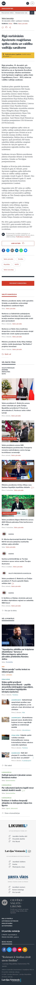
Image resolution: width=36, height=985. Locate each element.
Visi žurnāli (16, 892)
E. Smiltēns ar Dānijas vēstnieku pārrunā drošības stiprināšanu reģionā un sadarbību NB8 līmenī (18, 600)
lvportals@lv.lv (12, 934)
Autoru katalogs (18, 890)
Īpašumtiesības (10, 780)
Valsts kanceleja (8, 18)
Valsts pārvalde (23, 23)
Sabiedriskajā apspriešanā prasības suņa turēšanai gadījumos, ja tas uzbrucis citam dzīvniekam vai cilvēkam (22, 704)
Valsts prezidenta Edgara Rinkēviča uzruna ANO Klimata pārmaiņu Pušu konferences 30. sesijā (17, 522)
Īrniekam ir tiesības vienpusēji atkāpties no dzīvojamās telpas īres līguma (17, 803)
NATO (17, 264)
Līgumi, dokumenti (12, 808)
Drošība (20, 259)
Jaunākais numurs (18, 887)
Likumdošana (26, 730)
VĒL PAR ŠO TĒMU (9, 362)
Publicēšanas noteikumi (23, 237)
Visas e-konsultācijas (12, 813)
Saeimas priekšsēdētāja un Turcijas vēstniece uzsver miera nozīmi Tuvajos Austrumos (16, 561)
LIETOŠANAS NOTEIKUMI (10, 921)
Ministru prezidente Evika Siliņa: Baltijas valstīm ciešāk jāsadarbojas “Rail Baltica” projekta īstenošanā (17, 344)
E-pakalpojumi (26, 760)
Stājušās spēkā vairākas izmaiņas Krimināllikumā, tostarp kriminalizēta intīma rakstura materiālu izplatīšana (22, 740)
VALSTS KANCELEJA (9, 294)
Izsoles (14, 864)
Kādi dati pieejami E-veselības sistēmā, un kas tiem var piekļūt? (22, 755)
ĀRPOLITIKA (6, 372)
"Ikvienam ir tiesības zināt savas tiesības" (16, 959)
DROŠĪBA (5, 370)
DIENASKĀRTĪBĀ (7, 8)
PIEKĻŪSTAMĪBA (7, 923)
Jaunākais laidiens (19, 862)
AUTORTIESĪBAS (7, 926)
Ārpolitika (7, 264)
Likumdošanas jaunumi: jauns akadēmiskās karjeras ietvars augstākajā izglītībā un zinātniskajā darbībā (22, 722)
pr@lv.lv (16, 937)
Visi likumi (16, 841)
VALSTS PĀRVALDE (8, 368)
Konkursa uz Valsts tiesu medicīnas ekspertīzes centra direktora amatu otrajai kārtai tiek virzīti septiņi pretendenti (17, 331)
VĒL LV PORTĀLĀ (8, 618)
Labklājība (9, 675)
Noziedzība (9, 662)
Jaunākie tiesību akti (19, 836)
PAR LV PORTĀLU (7, 918)
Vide (23, 712)
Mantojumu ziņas (18, 867)
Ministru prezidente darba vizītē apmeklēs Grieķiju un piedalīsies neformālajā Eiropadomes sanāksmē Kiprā (17, 303)
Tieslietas (15, 695)
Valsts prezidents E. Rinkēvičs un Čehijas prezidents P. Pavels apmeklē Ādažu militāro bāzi (17, 581)
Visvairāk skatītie (18, 839)
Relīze (10, 23)
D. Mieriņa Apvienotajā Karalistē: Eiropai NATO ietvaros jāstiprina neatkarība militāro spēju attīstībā (17, 542)
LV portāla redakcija (11, 931)
